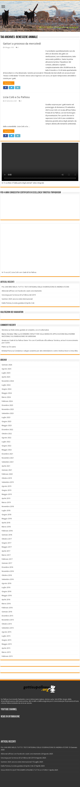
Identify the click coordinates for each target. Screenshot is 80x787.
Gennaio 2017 (7, 563)
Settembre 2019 (8, 482)
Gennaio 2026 (7, 365)
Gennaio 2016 (7, 612)
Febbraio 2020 (7, 474)
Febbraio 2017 (7, 559)
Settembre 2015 (8, 628)
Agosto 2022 (6, 438)
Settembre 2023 (8, 413)
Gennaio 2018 (7, 535)
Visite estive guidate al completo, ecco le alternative (30, 330)
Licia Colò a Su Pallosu (16, 97)
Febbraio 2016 (7, 608)
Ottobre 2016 (7, 575)
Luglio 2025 (6, 373)
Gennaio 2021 (7, 470)
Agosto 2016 (6, 583)
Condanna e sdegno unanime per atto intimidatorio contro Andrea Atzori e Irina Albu (46, 351)
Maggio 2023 (7, 425)
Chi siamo (12, 347)
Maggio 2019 (7, 494)
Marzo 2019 (6, 502)
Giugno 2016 (6, 591)
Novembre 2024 (8, 381)
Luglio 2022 (6, 442)
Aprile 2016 (6, 600)
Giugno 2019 (6, 490)
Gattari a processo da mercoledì (22, 43)
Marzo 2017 (6, 555)
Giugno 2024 (6, 389)
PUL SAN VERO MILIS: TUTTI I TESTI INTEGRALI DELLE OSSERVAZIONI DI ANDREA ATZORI (35, 287)
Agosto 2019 (6, 486)
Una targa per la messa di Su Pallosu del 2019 (19, 295)
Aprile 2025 (6, 377)
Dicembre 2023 (7, 405)
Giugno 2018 (6, 515)
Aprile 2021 (6, 466)
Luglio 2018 (6, 510)
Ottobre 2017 (7, 539)
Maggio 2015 (7, 644)
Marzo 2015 (6, 652)
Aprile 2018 (6, 523)
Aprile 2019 (6, 498)
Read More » (9, 83)
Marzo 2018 (6, 527)
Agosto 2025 (6, 369)
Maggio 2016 (7, 595)
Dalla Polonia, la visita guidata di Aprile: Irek (18, 303)
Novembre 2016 (8, 571)
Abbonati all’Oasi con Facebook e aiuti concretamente (22, 291)
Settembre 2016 (8, 579)
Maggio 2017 (7, 547)
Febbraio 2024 (7, 401)
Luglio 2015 (6, 636)
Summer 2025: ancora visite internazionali (17, 299)
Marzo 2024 (6, 397)
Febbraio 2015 (7, 656)
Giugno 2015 (6, 640)
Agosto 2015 (6, 632)
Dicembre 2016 (7, 567)
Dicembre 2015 (7, 616)
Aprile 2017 (6, 551)
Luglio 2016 (6, 587)
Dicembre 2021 (7, 454)
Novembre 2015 (8, 620)
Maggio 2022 (7, 450)
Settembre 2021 (8, 462)
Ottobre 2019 (7, 478)
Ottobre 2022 (7, 434)
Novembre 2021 (8, 458)
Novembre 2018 (8, 506)
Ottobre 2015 (7, 624)
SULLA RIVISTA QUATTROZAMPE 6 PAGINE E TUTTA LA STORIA (24, 770)
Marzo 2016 (6, 604)
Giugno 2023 (6, 421)
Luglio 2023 (6, 417)
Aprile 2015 (6, 648)
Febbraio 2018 (7, 531)
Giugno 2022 (6, 446)
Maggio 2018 (7, 519)
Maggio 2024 (7, 393)
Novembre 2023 (8, 409)
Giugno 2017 (6, 543)
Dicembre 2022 (7, 430)
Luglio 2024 (6, 385)
